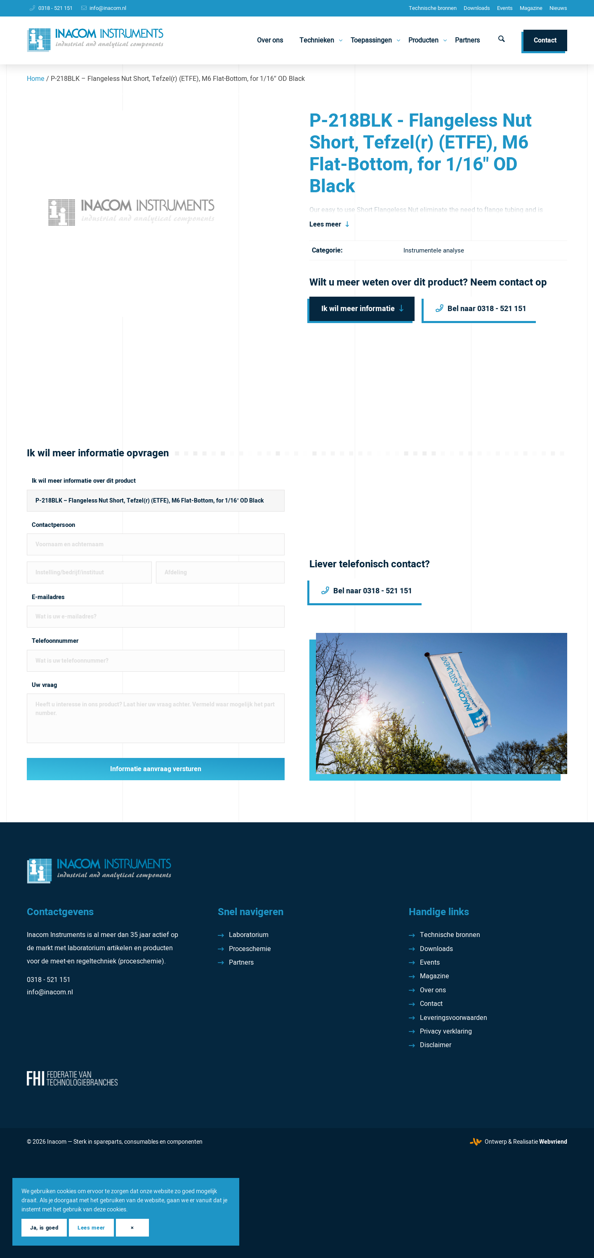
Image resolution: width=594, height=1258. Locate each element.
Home (36, 79)
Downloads (477, 8)
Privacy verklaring (446, 1031)
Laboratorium (249, 935)
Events (505, 8)
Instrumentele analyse (433, 250)
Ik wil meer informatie (358, 308)
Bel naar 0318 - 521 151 (487, 308)
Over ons (433, 990)
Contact (431, 1004)
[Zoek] (501, 40)
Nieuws (558, 8)
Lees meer (325, 224)
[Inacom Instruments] (95, 40)
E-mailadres (48, 597)
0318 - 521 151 (55, 8)
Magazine (531, 8)
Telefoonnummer (55, 641)
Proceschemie (250, 949)
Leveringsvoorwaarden (453, 1018)
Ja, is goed (44, 1228)
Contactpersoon (53, 525)
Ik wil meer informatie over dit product (84, 481)
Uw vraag (44, 685)
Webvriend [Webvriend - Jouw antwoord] (553, 1142)
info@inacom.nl (108, 8)
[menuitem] (433, 8)
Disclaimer (435, 1045)
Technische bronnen (433, 8)
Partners (241, 963)
